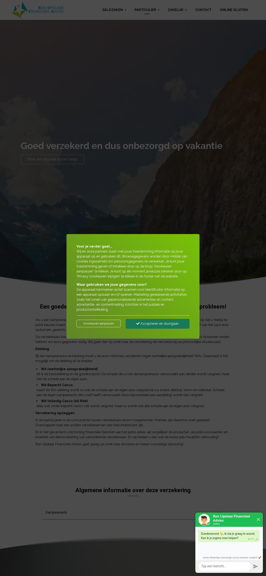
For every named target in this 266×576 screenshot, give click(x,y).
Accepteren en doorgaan (157, 324)
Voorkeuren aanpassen (98, 323)
